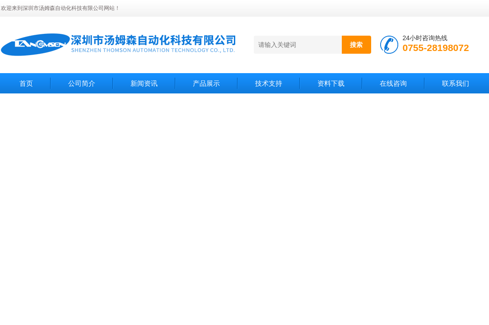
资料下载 (331, 83)
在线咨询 (393, 83)
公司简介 (81, 83)
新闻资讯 (144, 83)
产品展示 (206, 83)
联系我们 (455, 83)
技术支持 (268, 83)
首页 (26, 83)
